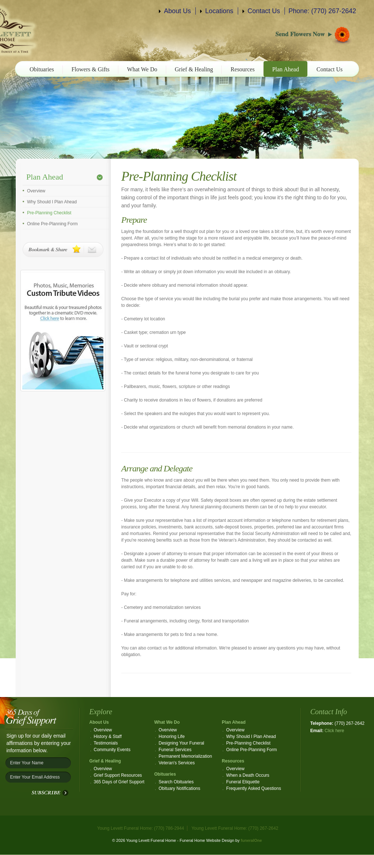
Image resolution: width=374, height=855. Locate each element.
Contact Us (264, 11)
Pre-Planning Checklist (49, 212)
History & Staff (108, 736)
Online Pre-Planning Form (52, 223)
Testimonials (106, 743)
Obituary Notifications (179, 788)
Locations (219, 11)
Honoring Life (171, 736)
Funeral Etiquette (242, 781)
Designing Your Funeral (181, 743)
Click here (334, 730)
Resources (242, 69)
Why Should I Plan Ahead (52, 201)
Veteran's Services (177, 762)
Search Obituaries (176, 781)
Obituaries (42, 69)
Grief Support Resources (118, 775)
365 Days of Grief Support (119, 781)
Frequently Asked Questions (253, 788)
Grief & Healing (194, 69)
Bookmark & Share (63, 249)
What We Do (142, 69)
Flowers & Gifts (91, 69)
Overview (36, 190)
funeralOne (251, 840)
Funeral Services (175, 749)
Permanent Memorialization (185, 756)
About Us (177, 11)
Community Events (112, 749)
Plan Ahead (285, 69)
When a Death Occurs (247, 775)
